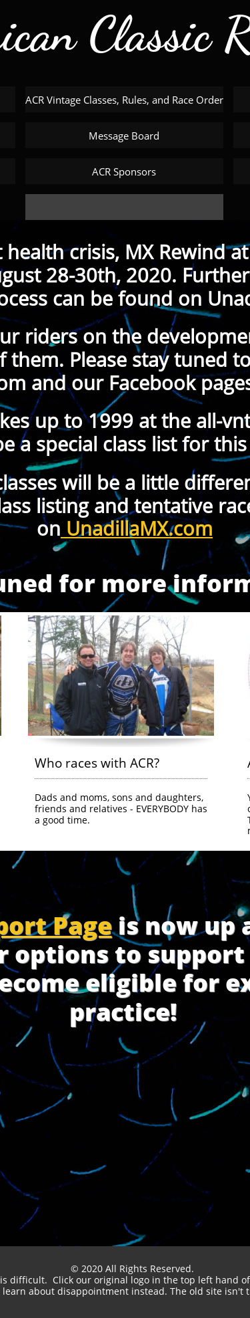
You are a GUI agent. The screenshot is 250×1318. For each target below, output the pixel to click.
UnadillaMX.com (137, 528)
